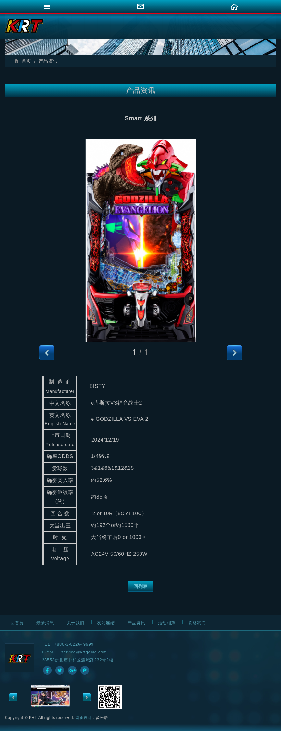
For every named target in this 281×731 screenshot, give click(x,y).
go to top (273, 724)
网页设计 (84, 717)
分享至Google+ (72, 670)
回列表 (140, 586)
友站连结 (106, 622)
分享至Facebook (47, 670)
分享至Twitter (60, 670)
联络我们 (197, 622)
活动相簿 (167, 622)
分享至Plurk (85, 670)
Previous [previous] (13, 697)
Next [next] (87, 697)
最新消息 (45, 622)
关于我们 (75, 622)
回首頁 (17, 622)
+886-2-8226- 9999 (73, 644)
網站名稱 (24, 26)
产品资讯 (136, 622)
